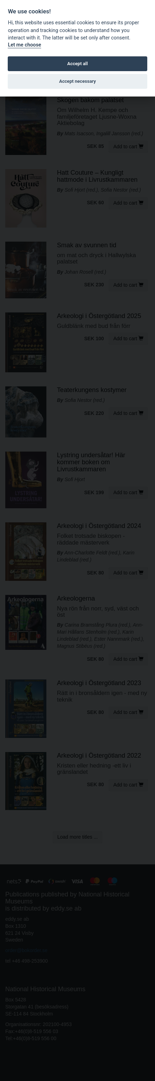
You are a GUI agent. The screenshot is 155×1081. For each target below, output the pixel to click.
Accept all (77, 63)
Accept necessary (77, 81)
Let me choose (24, 45)
